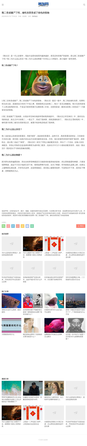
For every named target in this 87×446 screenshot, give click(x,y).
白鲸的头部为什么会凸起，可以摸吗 (54, 303)
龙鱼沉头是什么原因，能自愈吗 (11, 303)
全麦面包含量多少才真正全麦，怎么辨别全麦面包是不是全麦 (75, 247)
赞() (81, 226)
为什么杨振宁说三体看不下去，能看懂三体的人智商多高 (33, 247)
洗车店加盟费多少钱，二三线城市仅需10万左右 (75, 270)
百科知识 (34, 16)
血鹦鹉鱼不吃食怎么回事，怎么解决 (54, 328)
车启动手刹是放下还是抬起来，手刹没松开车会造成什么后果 (11, 272)
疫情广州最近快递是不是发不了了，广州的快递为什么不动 (75, 304)
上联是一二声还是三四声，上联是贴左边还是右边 (54, 246)
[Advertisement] (43, 36)
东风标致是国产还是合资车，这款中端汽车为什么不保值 (33, 272)
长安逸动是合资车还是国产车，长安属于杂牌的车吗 (54, 270)
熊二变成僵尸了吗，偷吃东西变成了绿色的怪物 (52, 215)
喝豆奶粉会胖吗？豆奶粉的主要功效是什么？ (33, 328)
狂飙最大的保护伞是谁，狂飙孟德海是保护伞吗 (33, 390)
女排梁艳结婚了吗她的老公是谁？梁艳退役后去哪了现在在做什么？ (33, 304)
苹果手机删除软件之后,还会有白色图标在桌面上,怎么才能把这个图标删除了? (11, 392)
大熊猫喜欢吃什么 (11, 326)
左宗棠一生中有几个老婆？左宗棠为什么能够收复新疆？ (75, 329)
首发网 (31, 215)
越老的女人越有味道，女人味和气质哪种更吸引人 (54, 390)
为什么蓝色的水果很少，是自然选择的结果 (11, 246)
